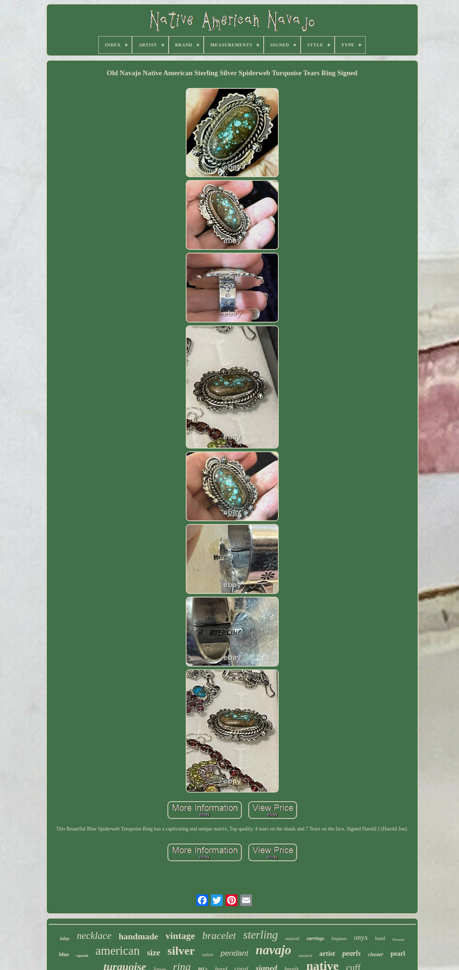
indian (207, 954)
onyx (361, 937)
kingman (338, 938)
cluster (375, 954)
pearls (351, 953)
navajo (273, 950)
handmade (138, 936)
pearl (398, 953)
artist (327, 953)
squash (82, 955)
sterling (260, 934)
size (153, 952)
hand (380, 938)
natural (292, 938)
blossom (398, 939)
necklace (94, 935)
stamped (305, 955)
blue (64, 954)
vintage (180, 936)
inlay (64, 938)
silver (181, 950)
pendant (234, 953)
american (117, 950)
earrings (315, 938)
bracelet (219, 935)
